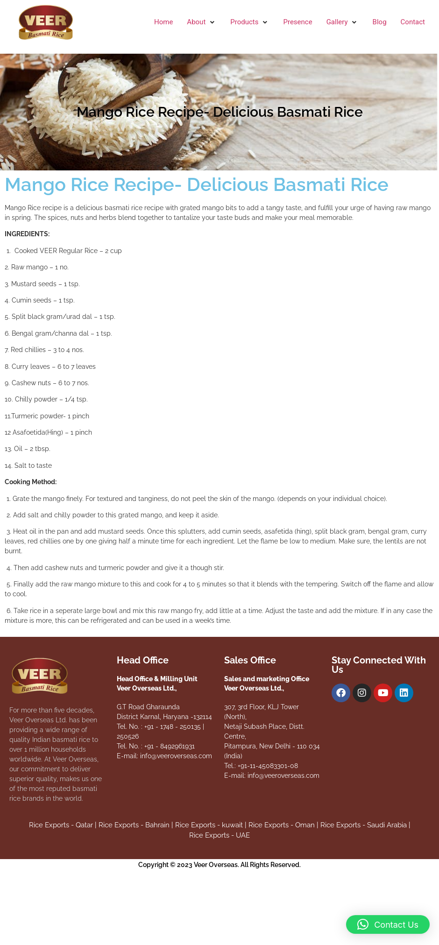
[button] (201, 22)
